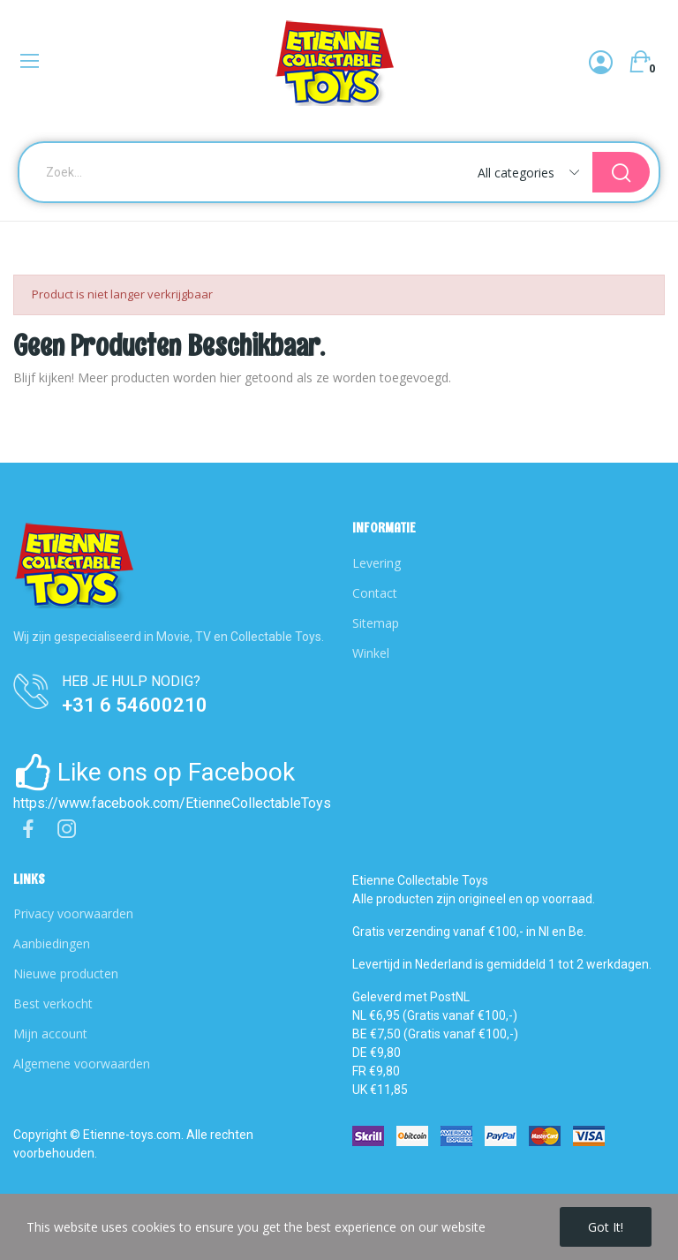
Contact (374, 593)
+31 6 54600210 (134, 705)
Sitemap (375, 623)
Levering (376, 563)
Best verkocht (53, 1003)
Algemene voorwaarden (81, 1063)
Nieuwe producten (65, 973)
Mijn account (50, 1033)
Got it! (605, 1227)
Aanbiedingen (51, 943)
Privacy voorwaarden (73, 913)
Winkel (370, 653)
